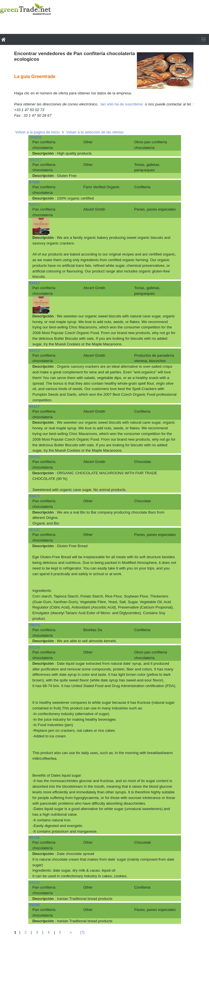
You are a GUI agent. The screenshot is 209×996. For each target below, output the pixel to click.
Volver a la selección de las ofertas (95, 132)
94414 (34, 283)
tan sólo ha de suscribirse (121, 104)
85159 (34, 647)
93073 (34, 496)
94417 (34, 406)
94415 (34, 204)
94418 (34, 350)
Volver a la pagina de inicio (37, 132)
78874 (34, 625)
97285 (34, 182)
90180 (34, 530)
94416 (34, 457)
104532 (35, 137)
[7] (82, 932)
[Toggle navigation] (203, 40)
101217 (35, 160)
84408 (34, 905)
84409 (34, 882)
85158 (34, 837)
